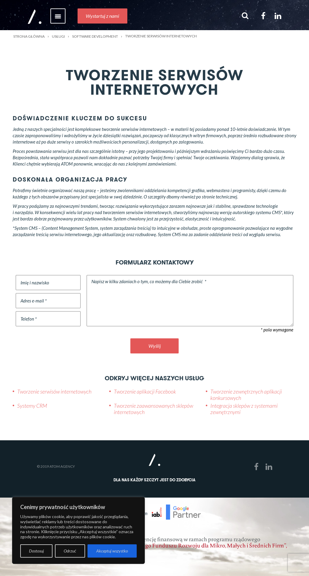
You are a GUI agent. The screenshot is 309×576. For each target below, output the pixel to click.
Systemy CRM (32, 405)
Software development (95, 36)
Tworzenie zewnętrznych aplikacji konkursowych (246, 394)
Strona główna (29, 36)
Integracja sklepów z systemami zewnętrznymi (244, 409)
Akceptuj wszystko (112, 550)
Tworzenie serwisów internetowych (54, 391)
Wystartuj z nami (102, 16)
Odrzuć (70, 550)
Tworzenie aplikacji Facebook (145, 391)
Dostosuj (36, 550)
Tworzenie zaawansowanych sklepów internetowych (153, 409)
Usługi (58, 36)
